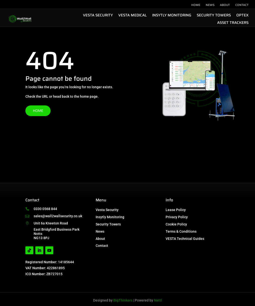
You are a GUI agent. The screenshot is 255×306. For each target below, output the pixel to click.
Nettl (158, 300)
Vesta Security (98, 15)
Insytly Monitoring (171, 15)
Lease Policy (176, 210)
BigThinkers (122, 300)
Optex (242, 15)
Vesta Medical (132, 15)
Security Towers (214, 15)
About (225, 5)
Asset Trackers (233, 23)
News (210, 5)
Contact (242, 5)
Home (195, 5)
